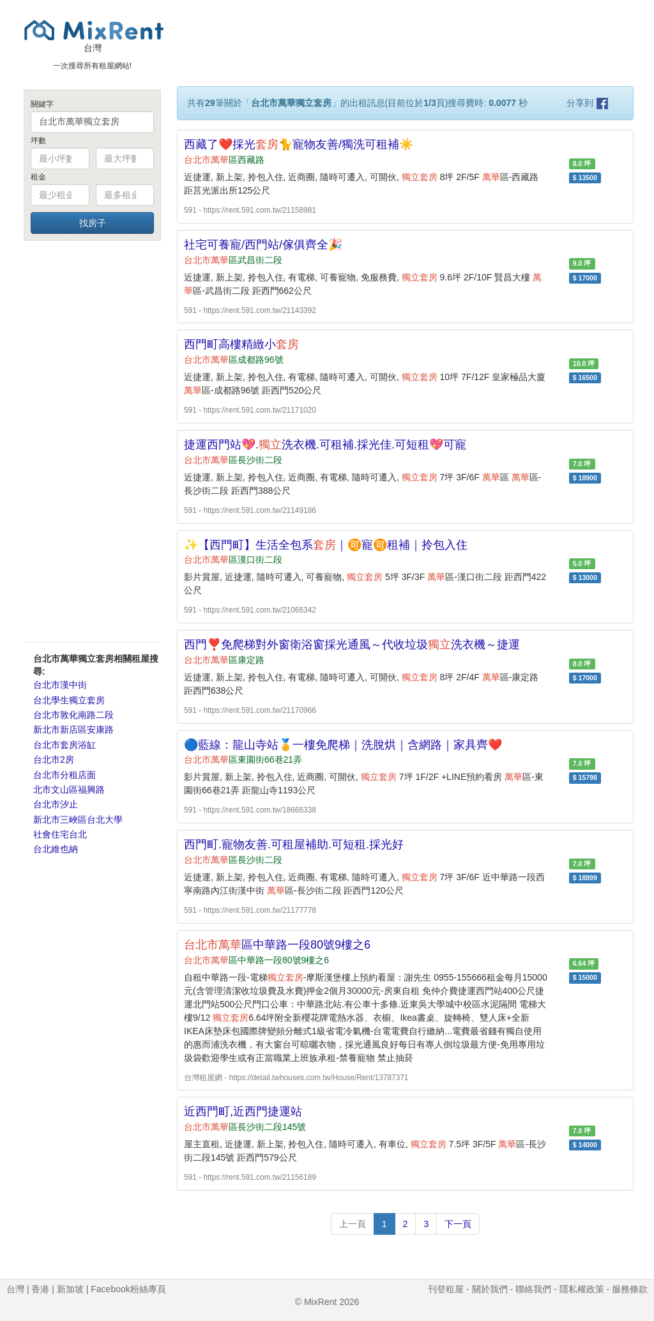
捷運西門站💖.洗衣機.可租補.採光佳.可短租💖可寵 (325, 444)
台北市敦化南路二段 (73, 715)
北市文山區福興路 (69, 789)
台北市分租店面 (64, 775)
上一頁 (352, 1224)
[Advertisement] (92, 440)
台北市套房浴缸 (64, 745)
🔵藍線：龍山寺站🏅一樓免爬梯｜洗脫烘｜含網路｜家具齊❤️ (343, 744)
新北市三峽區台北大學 (78, 819)
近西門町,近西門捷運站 (243, 1111)
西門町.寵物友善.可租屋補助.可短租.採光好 (294, 844)
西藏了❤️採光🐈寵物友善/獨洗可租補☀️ (298, 144)
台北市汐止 (55, 804)
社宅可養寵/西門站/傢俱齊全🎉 (263, 244)
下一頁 (458, 1224)
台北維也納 (55, 849)
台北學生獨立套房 (69, 700)
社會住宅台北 (60, 834)
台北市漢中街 (60, 685)
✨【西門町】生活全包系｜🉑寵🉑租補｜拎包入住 (326, 544)
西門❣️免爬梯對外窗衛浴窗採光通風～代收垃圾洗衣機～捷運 (352, 644)
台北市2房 (53, 759)
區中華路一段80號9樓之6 (277, 944)
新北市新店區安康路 (73, 729)
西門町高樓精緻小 (241, 344)
